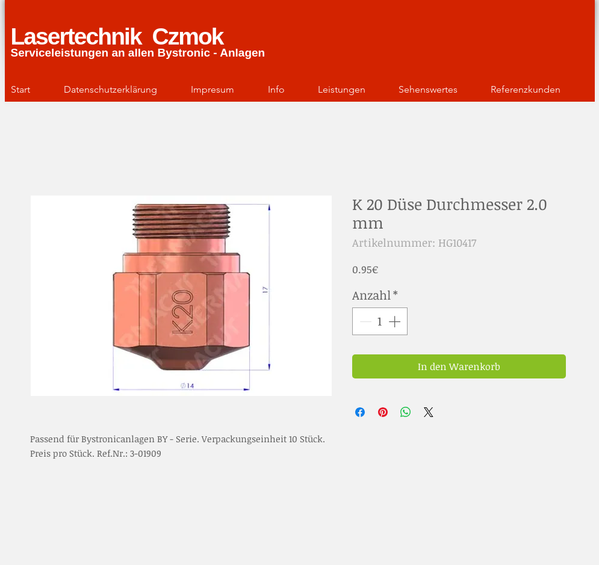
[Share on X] (428, 412)
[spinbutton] (379, 321)
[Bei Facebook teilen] (360, 412)
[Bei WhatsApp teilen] (406, 412)
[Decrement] (364, 321)
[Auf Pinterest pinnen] (383, 412)
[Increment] (395, 321)
